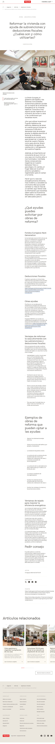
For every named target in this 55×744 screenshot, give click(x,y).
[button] (3, 7)
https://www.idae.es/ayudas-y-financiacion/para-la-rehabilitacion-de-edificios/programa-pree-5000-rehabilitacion (35, 327)
